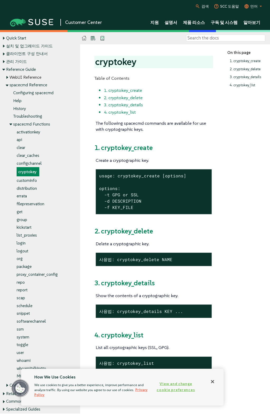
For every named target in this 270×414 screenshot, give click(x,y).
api (19, 139)
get (19, 211)
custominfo (27, 180)
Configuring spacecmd (33, 92)
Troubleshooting (27, 116)
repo (21, 282)
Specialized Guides (23, 409)
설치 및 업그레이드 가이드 (29, 45)
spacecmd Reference (28, 85)
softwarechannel (31, 321)
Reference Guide (21, 69)
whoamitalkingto (31, 368)
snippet (23, 313)
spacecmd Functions (31, 124)
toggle (22, 344)
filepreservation (30, 204)
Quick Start (16, 38)
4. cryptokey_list (242, 85)
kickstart (24, 227)
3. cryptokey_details (245, 77)
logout (22, 250)
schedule (24, 305)
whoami (24, 360)
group (22, 219)
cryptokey (27, 171)
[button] (20, 388)
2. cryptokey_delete (245, 69)
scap (21, 297)
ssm (20, 329)
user (20, 352)
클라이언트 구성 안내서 (27, 53)
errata (22, 196)
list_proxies (27, 235)
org (20, 258)
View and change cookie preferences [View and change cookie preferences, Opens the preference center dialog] (176, 386)
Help (17, 100)
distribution (27, 188)
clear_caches (28, 155)
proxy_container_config (37, 274)
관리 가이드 (16, 61)
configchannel (29, 163)
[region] (122, 387)
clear (21, 147)
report (22, 290)
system (23, 337)
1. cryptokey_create (245, 61)
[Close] (212, 381)
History (19, 108)
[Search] (225, 38)
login (21, 243)
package (24, 266)
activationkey (28, 131)
